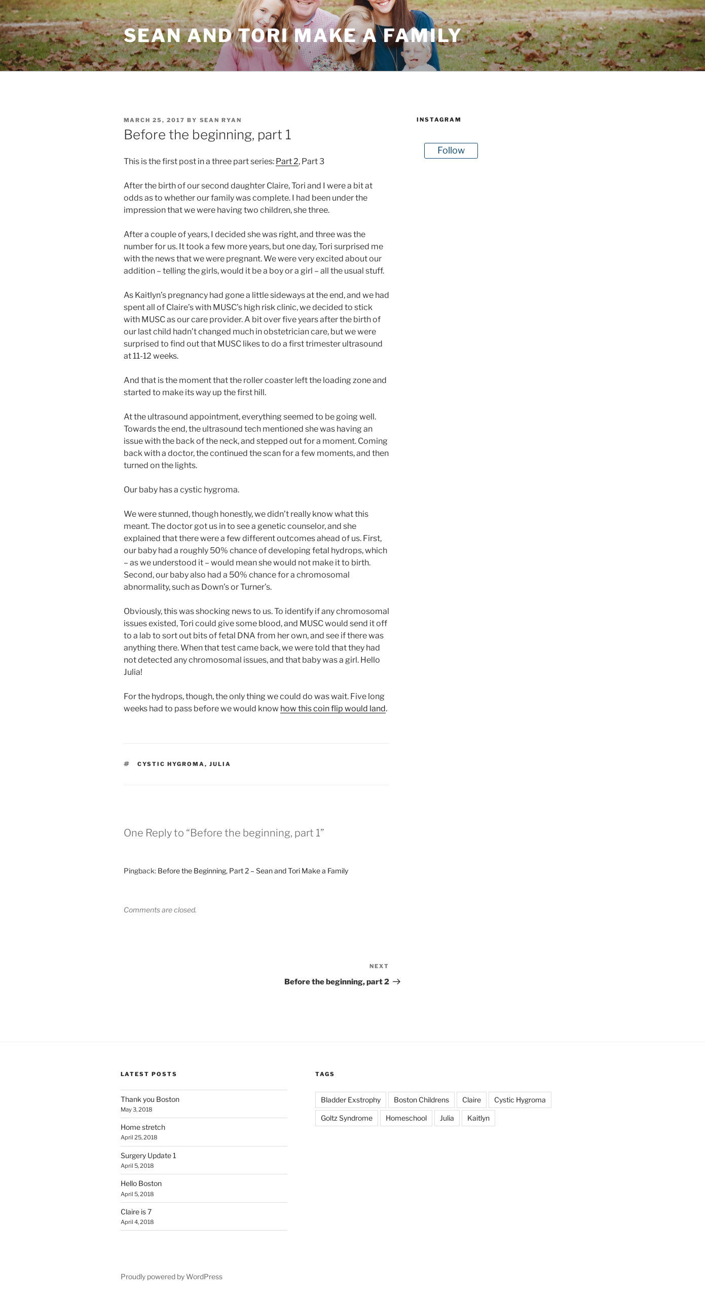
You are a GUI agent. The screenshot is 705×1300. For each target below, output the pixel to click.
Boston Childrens (421, 1099)
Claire (471, 1099)
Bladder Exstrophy (351, 1099)
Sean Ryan (221, 120)
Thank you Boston (150, 1099)
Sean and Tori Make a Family (293, 35)
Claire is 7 (136, 1211)
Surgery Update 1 (148, 1155)
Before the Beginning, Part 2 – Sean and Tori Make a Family (253, 870)
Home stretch (143, 1127)
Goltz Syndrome (347, 1118)
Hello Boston (141, 1183)
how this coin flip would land (333, 708)
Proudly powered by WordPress (171, 1276)
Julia (220, 764)
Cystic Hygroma (171, 764)
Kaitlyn (478, 1118)
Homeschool (406, 1118)
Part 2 (287, 161)
